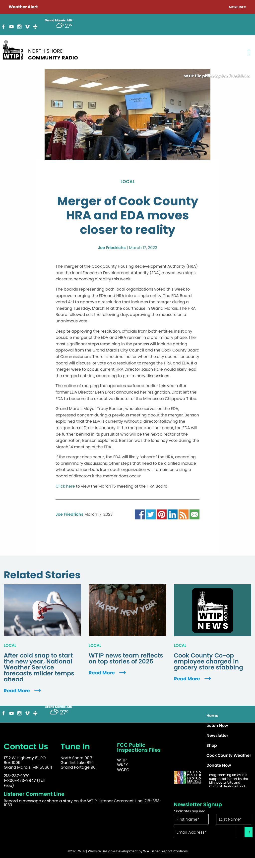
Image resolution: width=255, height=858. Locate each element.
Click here (65, 486)
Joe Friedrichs (112, 248)
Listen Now (217, 725)
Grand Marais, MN (58, 706)
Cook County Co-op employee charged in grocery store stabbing (208, 661)
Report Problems (174, 851)
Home (212, 715)
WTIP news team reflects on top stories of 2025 (126, 658)
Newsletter (217, 735)
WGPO (123, 770)
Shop (211, 745)
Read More (23, 690)
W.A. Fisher (151, 851)
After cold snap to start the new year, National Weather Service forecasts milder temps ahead (39, 667)
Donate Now (218, 765)
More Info (237, 7)
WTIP (122, 760)
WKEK (122, 765)
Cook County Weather (228, 755)
